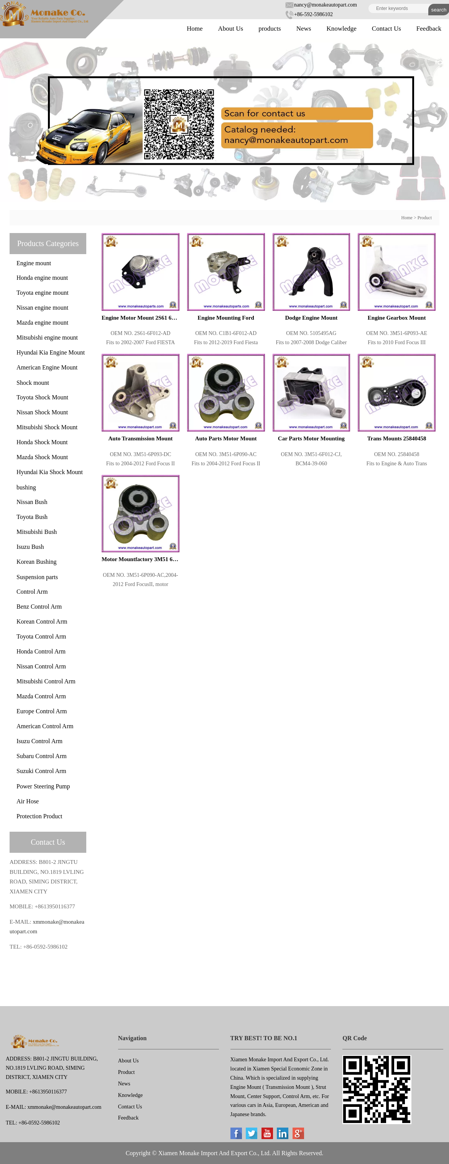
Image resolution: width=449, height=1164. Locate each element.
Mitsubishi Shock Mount (46, 427)
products (269, 28)
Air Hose (27, 801)
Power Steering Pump (43, 786)
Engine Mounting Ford (225, 318)
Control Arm (32, 591)
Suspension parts (37, 577)
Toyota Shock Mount (42, 397)
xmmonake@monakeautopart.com (64, 1107)
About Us (230, 28)
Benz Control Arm (39, 606)
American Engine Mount (46, 367)
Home (195, 28)
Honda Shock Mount (41, 442)
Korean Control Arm (41, 621)
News (303, 28)
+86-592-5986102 (309, 14)
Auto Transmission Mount (140, 438)
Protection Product (39, 816)
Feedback (428, 28)
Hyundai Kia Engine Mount (50, 352)
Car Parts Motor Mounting (311, 438)
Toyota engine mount (42, 292)
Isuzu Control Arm (39, 741)
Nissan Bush (31, 502)
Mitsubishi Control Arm (46, 681)
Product (425, 217)
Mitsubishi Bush (36, 532)
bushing (26, 487)
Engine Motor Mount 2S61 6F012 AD (140, 318)
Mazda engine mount (42, 322)
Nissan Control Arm (41, 666)
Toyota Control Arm (41, 636)
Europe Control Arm (41, 711)
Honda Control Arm (41, 651)
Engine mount (33, 263)
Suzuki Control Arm (41, 771)
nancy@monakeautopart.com (321, 5)
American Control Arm (44, 726)
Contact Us (386, 28)
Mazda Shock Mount (42, 457)
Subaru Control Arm (41, 756)
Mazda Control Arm (41, 696)
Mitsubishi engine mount (47, 337)
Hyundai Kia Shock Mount (49, 472)
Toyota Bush (32, 517)
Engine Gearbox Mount (397, 318)
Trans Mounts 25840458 (396, 438)
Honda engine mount (42, 277)
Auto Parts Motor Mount (226, 438)
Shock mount (32, 382)
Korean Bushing (36, 561)
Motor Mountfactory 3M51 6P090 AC (140, 559)
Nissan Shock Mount (42, 412)
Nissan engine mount (42, 307)
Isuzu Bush (30, 546)
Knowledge (341, 28)
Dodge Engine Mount (311, 318)
